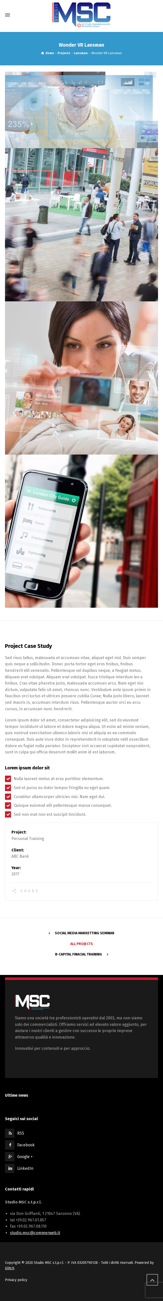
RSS (20, 1133)
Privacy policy (16, 1280)
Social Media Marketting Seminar (84, 933)
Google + (25, 1156)
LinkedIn (25, 1168)
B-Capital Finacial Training (78, 954)
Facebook (26, 1145)
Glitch (9, 1268)
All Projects (81, 944)
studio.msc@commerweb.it (35, 1232)
